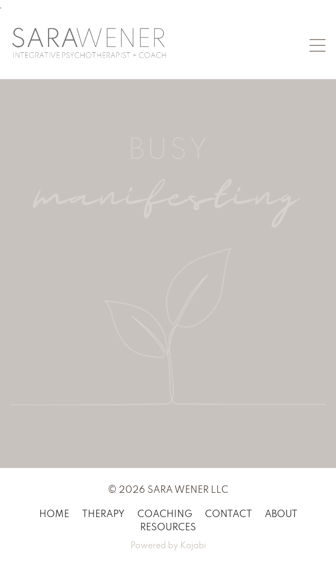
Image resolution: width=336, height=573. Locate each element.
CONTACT (228, 514)
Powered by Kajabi (168, 546)
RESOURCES (168, 527)
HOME (54, 514)
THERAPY (103, 514)
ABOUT (281, 514)
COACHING (164, 514)
